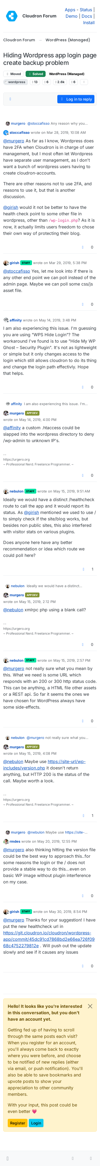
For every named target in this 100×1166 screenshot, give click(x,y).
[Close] (90, 1006)
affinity (16, 320)
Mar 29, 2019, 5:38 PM (68, 263)
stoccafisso (20, 132)
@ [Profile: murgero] (13, 140)
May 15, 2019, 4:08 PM (38, 753)
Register (17, 1123)
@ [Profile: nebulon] (13, 609)
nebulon (16, 491)
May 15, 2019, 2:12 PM (37, 601)
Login (36, 1123)
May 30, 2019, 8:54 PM (68, 911)
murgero (18, 123)
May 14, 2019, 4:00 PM (38, 419)
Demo (72, 16)
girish (14, 263)
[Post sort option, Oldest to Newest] (10, 99)
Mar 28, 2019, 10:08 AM (66, 132)
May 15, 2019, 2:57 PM (71, 660)
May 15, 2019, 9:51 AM (71, 491)
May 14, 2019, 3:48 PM (57, 320)
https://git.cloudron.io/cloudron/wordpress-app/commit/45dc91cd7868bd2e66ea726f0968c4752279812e (49, 939)
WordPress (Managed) (67, 74)
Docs (87, 16)
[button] (7, 1158)
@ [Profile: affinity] (12, 427)
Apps (70, 9)
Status (86, 9)
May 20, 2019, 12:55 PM (57, 841)
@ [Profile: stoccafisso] (38, 123)
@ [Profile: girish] (10, 207)
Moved (13, 74)
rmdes (15, 841)
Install (89, 22)
